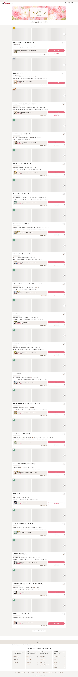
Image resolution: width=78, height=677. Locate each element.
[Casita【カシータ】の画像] (39, 305)
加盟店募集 (44, 672)
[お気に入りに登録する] (63, 43)
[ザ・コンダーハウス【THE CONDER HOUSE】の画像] (39, 515)
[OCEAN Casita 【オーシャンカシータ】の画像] (39, 125)
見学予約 (56, 53)
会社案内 (16, 672)
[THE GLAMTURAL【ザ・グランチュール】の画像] (39, 155)
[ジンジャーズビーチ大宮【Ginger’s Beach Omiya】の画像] (39, 455)
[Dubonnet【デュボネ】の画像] (39, 64)
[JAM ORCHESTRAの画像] (39, 365)
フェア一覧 (56, 50)
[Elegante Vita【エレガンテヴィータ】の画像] (39, 185)
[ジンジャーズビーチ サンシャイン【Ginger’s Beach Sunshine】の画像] (39, 275)
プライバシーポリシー (27, 672)
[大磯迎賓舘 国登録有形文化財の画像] (39, 545)
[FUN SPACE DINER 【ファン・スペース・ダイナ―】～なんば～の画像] (39, 395)
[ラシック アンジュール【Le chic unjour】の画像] (39, 335)
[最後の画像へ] (64, 34)
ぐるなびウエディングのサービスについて (52, 672)
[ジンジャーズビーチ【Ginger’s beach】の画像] (39, 245)
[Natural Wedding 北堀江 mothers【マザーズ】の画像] (39, 34)
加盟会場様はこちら (39, 672)
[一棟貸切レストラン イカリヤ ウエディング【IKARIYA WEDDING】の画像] (39, 575)
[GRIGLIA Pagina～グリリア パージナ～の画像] (39, 605)
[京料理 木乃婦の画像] (39, 485)
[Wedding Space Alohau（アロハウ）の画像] (39, 215)
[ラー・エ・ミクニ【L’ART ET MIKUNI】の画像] (39, 425)
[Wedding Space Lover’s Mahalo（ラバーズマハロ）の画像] (39, 95)
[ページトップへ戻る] (39, 642)
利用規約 (19, 672)
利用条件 (22, 672)
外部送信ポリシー (33, 672)
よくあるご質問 (61, 672)
